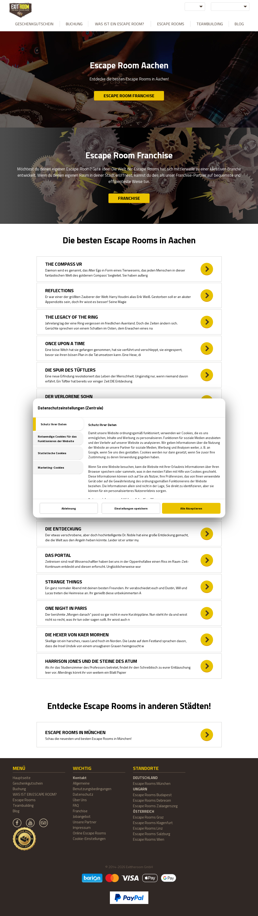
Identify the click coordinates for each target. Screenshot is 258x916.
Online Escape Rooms (89, 833)
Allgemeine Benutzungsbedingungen (92, 786)
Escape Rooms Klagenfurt (153, 823)
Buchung (74, 24)
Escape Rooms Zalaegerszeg (155, 806)
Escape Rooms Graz (148, 817)
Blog (239, 24)
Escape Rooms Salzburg (151, 834)
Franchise (129, 198)
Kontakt (80, 778)
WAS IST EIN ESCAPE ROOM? (119, 24)
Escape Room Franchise (129, 95)
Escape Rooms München (151, 783)
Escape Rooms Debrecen (152, 800)
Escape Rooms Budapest (152, 795)
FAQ (76, 805)
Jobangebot (82, 816)
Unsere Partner (84, 822)
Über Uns (80, 800)
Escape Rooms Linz (148, 828)
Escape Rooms (170, 24)
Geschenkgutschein (34, 24)
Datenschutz (83, 794)
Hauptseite (22, 778)
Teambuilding (209, 24)
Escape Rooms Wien (148, 839)
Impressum (82, 827)
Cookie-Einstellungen (89, 838)
